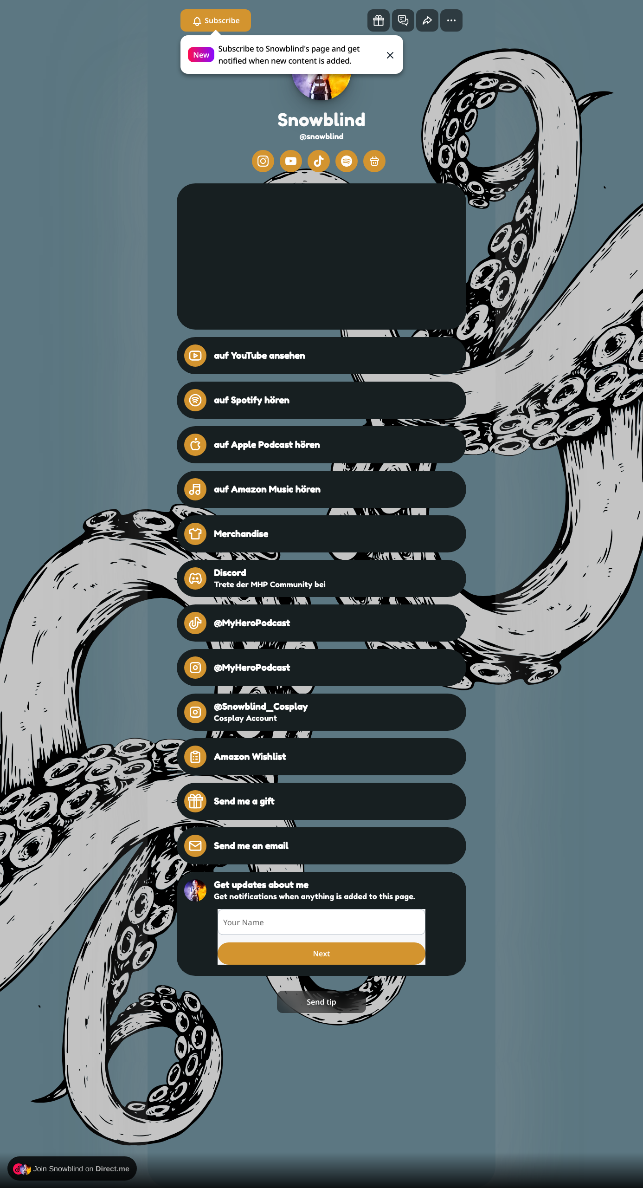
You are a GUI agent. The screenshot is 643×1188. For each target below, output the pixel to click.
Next (321, 953)
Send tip (321, 1002)
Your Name (243, 922)
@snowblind (321, 136)
